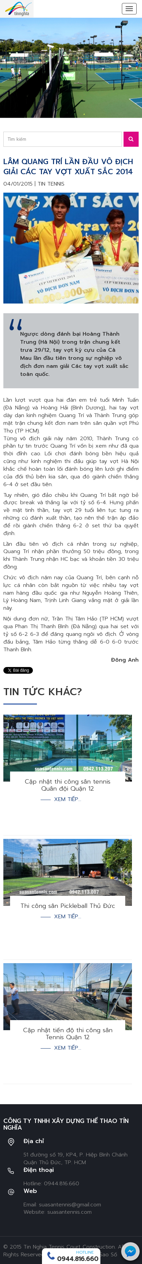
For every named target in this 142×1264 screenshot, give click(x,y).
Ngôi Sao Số (101, 1255)
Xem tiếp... (67, 799)
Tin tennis (51, 184)
